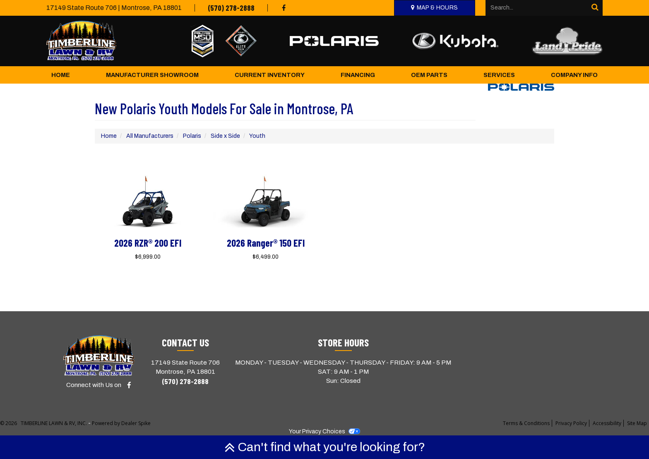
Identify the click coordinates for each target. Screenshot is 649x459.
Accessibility (607, 423)
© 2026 (10, 423)
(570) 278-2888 (231, 7)
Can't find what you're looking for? (324, 447)
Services (499, 75)
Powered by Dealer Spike (121, 423)
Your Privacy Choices (324, 431)
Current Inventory (270, 75)
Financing (358, 75)
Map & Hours (437, 8)
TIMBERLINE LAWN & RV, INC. (54, 423)
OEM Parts (429, 75)
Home (60, 75)
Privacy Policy (571, 423)
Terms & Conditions (526, 423)
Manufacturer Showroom (152, 75)
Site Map (637, 423)
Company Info (574, 75)
